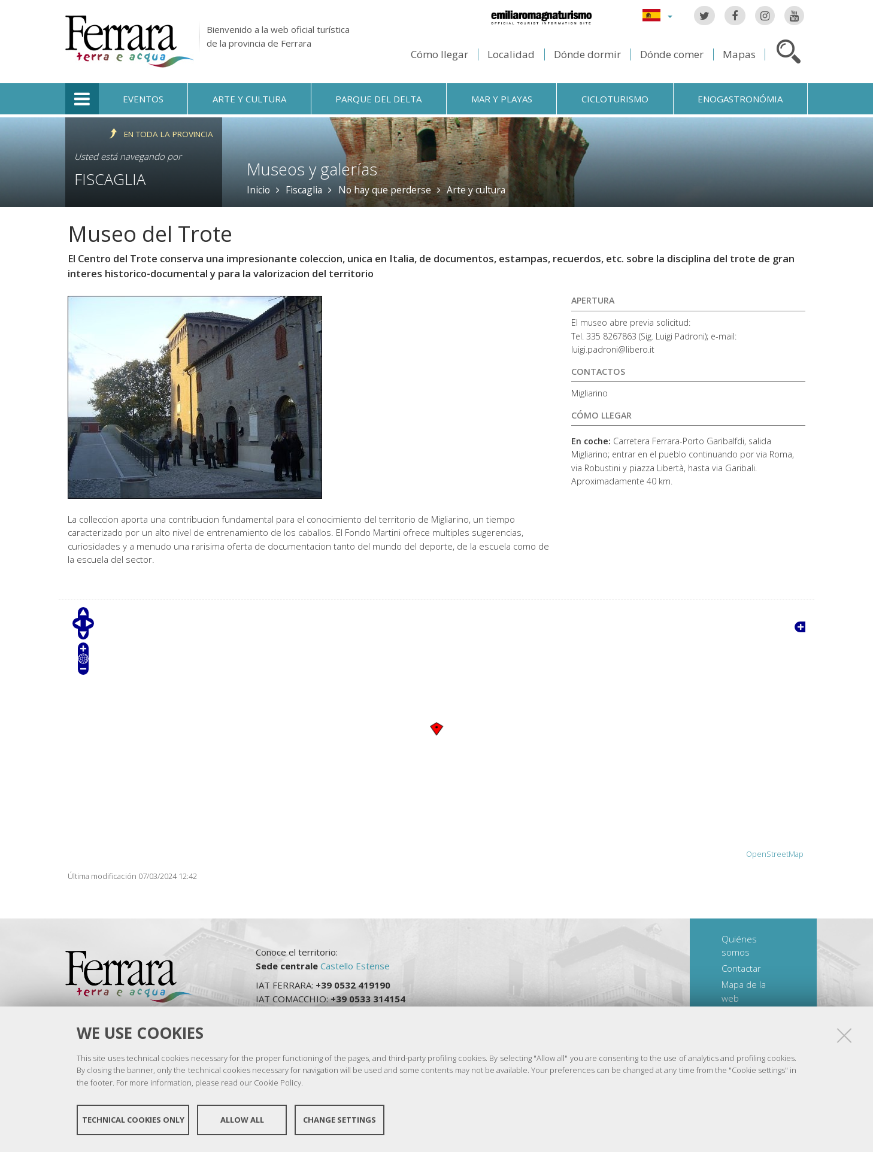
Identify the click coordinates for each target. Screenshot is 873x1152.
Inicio (258, 189)
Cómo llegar (439, 54)
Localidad (511, 54)
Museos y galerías (312, 169)
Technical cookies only (133, 1120)
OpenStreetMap (775, 854)
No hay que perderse (384, 189)
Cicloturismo (614, 99)
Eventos (143, 99)
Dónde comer (672, 54)
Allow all (242, 1120)
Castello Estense (355, 966)
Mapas (739, 54)
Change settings (339, 1120)
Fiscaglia (110, 179)
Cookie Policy (277, 1083)
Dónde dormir (587, 54)
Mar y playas (501, 99)
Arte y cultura (249, 99)
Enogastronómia (740, 99)
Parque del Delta (378, 99)
